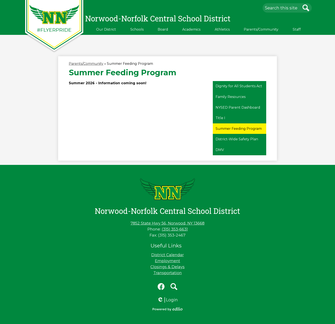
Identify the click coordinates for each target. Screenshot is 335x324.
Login (167, 300)
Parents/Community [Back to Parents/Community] (86, 64)
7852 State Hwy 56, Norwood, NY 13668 (167, 223)
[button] (106, 29)
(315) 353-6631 (175, 229)
